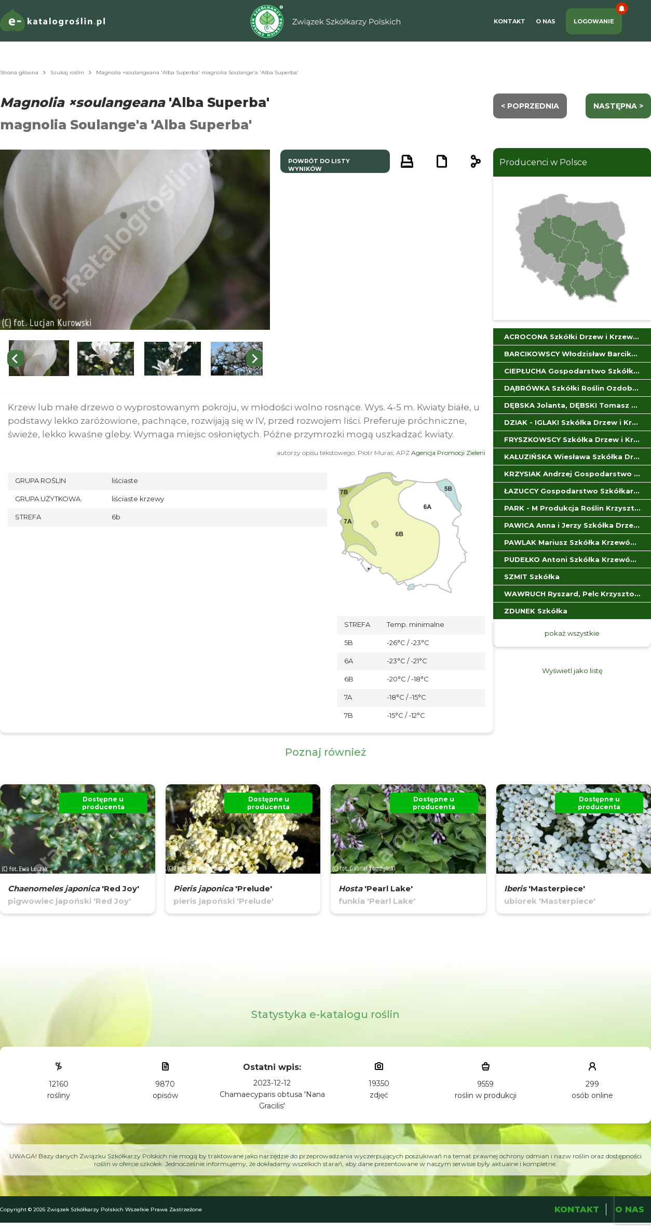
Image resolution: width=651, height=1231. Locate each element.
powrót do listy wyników (319, 164)
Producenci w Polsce (543, 162)
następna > (618, 106)
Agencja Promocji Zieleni (448, 453)
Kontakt (509, 21)
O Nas (545, 21)
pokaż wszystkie (572, 633)
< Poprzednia (530, 106)
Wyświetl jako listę (572, 670)
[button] (39, 358)
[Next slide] (254, 358)
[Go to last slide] (15, 358)
